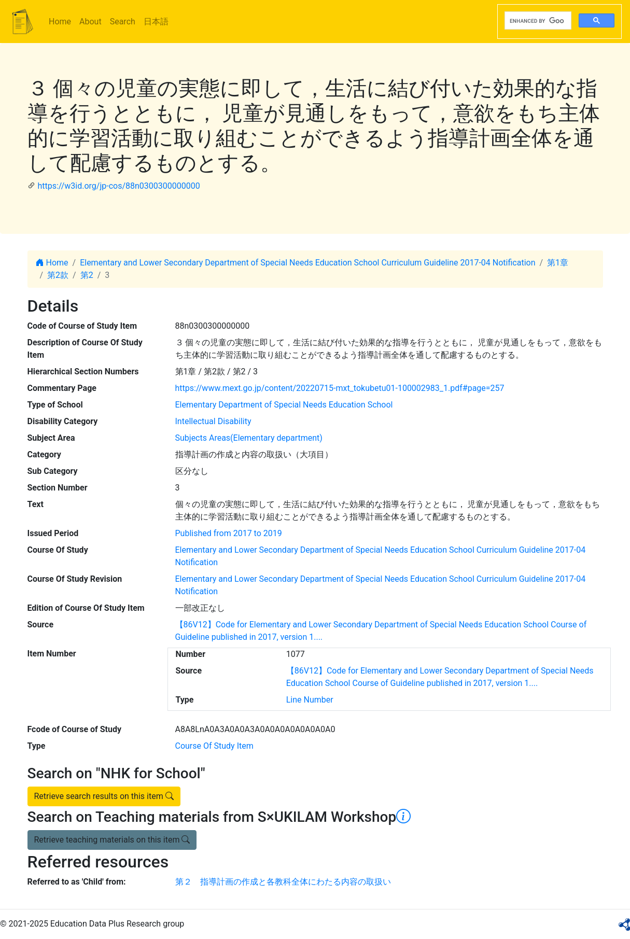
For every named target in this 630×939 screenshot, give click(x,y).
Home (60, 21)
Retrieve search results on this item (104, 796)
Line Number (309, 700)
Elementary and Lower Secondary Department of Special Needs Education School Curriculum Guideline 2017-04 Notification (307, 263)
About (90, 21)
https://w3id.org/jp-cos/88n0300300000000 (118, 186)
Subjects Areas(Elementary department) (249, 438)
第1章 (557, 263)
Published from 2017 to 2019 (228, 533)
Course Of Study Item (214, 746)
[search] (537, 21)
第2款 (57, 275)
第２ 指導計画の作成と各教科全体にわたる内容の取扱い (283, 882)
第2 (86, 275)
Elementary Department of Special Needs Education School (284, 405)
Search (122, 21)
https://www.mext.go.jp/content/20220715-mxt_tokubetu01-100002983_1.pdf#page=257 (340, 388)
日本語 (156, 21)
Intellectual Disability (213, 421)
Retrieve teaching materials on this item (112, 840)
